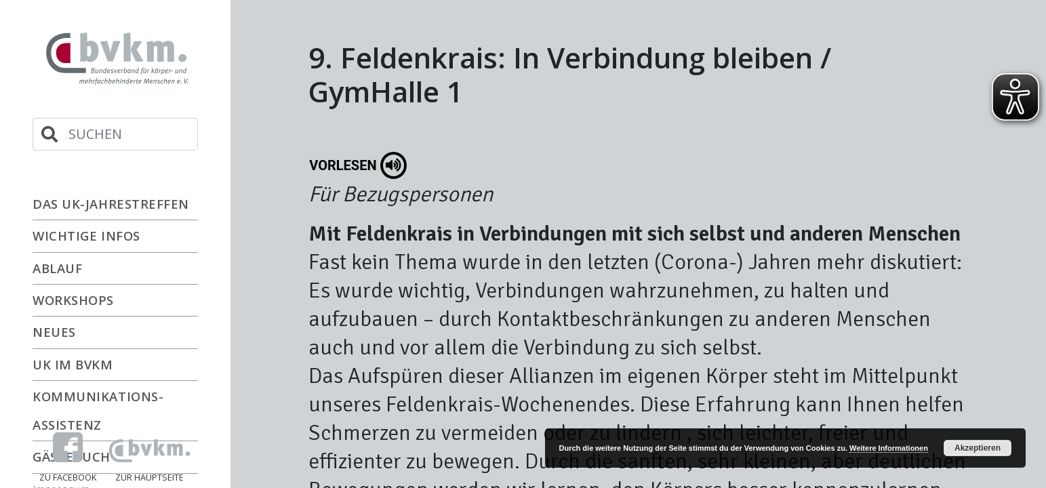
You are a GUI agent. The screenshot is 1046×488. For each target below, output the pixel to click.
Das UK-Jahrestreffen (111, 203)
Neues (54, 331)
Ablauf (57, 268)
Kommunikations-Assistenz (98, 410)
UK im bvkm (73, 364)
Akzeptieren (977, 448)
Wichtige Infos (86, 235)
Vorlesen (357, 165)
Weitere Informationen (888, 448)
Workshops (73, 299)
